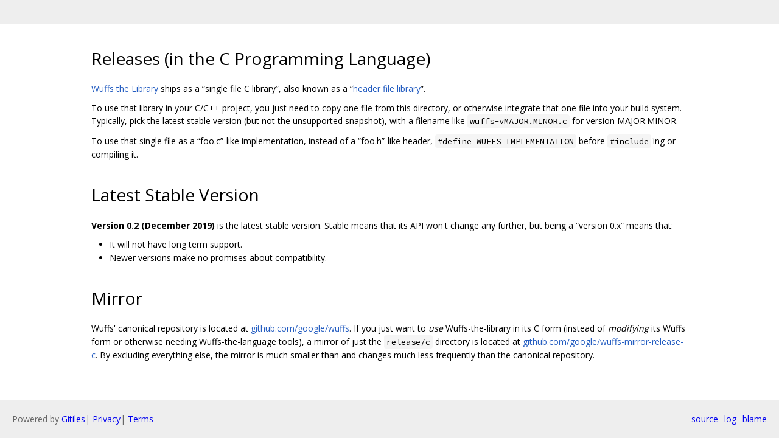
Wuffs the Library (124, 88)
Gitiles (73, 419)
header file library (387, 88)
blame (754, 419)
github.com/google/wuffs (300, 328)
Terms (140, 419)
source (704, 419)
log (730, 419)
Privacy (107, 419)
